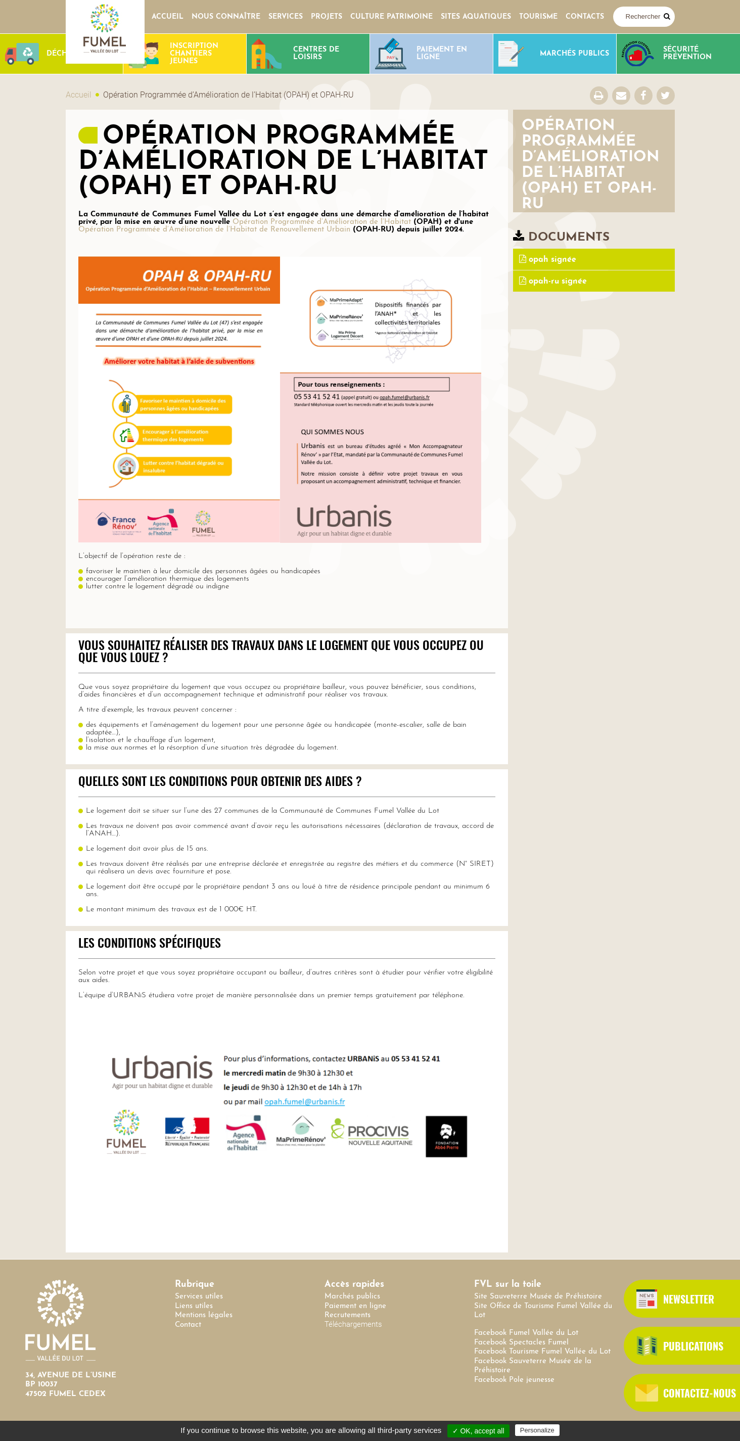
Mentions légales (204, 1315)
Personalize (537, 1430)
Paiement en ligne (355, 1306)
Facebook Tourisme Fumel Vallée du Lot (542, 1352)
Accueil (167, 17)
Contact (188, 1325)
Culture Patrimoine (391, 17)
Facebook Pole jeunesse (514, 1380)
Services (285, 17)
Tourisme (538, 17)
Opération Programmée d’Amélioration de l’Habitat (321, 222)
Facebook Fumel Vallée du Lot (526, 1333)
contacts (585, 17)
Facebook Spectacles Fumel (521, 1342)
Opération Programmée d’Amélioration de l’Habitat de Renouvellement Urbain (214, 230)
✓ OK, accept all (478, 1431)
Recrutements (348, 1315)
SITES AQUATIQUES (476, 17)
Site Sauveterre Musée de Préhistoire (538, 1296)
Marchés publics (352, 1296)
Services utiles (199, 1296)
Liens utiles (194, 1306)
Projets (326, 17)
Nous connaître (226, 17)
